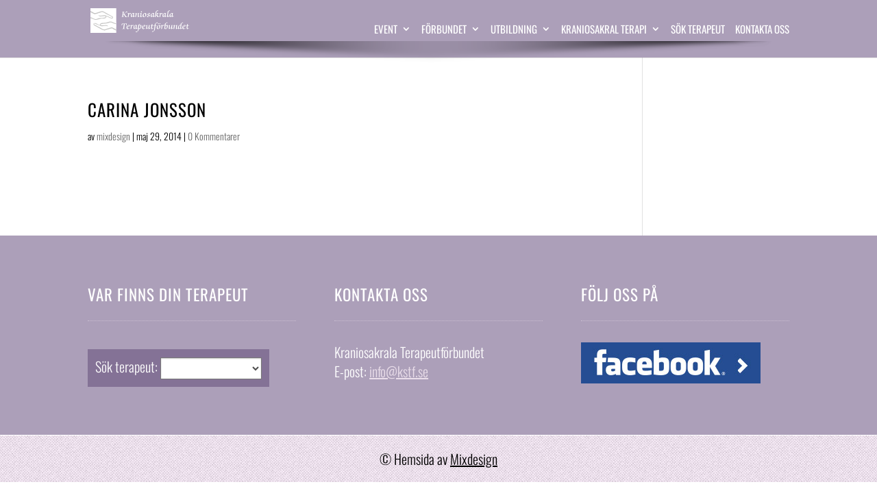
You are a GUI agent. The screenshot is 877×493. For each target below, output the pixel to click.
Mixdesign (473, 458)
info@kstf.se (398, 371)
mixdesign (113, 136)
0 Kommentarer (214, 136)
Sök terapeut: (126, 366)
